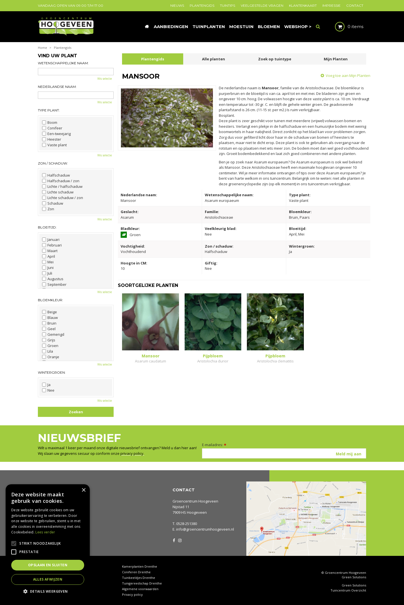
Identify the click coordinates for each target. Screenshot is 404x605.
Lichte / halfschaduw (62, 186)
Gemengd (53, 334)
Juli (47, 273)
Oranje (50, 357)
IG (179, 540)
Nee (48, 390)
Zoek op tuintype (274, 58)
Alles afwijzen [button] (48, 579)
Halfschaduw (56, 175)
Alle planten (213, 58)
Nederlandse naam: (57, 87)
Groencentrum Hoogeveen (195, 501)
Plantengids (152, 58)
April (48, 256)
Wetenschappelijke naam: (63, 63)
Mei (48, 262)
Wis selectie (104, 79)
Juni (48, 268)
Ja (46, 385)
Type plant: (49, 110)
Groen (50, 346)
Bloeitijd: (47, 227)
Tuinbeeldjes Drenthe (138, 578)
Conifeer (52, 128)
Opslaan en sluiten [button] (47, 565)
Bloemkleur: (50, 300)
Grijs (48, 340)
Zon (48, 209)
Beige (49, 312)
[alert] (48, 541)
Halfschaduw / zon (60, 181)
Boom (49, 122)
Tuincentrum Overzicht (348, 590)
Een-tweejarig (56, 134)
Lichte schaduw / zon (62, 198)
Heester (51, 139)
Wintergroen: (52, 372)
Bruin (49, 323)
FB (174, 540)
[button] (47, 591)
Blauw (50, 317)
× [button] (83, 490)
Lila (47, 351)
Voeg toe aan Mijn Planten (348, 75)
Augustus (52, 279)
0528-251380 (186, 523)
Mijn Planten (336, 58)
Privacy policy (132, 594)
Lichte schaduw (58, 192)
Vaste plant (54, 145)
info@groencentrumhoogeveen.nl (205, 529)
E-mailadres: (214, 444)
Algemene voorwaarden (140, 589)
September (54, 284)
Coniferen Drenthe (136, 572)
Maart (50, 251)
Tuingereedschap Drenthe (142, 583)
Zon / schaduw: (53, 163)
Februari (52, 245)
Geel (49, 329)
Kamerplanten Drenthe (139, 566)
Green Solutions (354, 577)
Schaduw (52, 203)
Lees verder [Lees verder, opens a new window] (45, 532)
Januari (50, 239)
